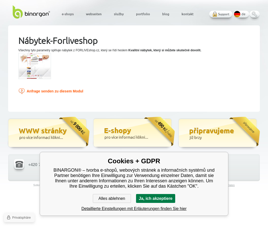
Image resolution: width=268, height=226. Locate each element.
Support (223, 14)
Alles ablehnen (111, 198)
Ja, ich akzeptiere (156, 198)
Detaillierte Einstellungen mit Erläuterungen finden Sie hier (134, 208)
